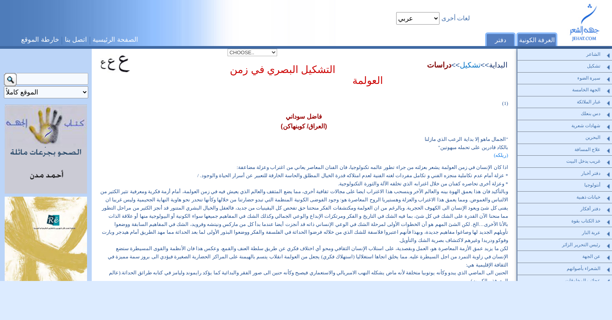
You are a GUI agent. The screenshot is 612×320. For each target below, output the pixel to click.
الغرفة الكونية (537, 40)
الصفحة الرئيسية (115, 39)
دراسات (439, 65)
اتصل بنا (76, 39)
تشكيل (470, 65)
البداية (498, 65)
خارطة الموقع (40, 39)
